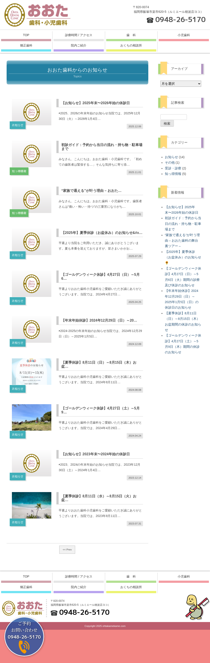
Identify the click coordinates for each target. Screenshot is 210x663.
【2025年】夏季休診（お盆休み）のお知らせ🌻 (183, 257)
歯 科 (131, 35)
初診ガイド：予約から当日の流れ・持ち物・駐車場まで (183, 223)
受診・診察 (173, 168)
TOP (26, 35)
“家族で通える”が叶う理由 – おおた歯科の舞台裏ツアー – (182, 240)
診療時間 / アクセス (78, 35)
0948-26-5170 (180, 19)
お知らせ (171, 157)
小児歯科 (184, 35)
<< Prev (67, 582)
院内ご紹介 (78, 45)
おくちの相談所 (131, 45)
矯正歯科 (26, 45)
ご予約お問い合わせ (24, 630)
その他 (170, 162)
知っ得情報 (173, 174)
